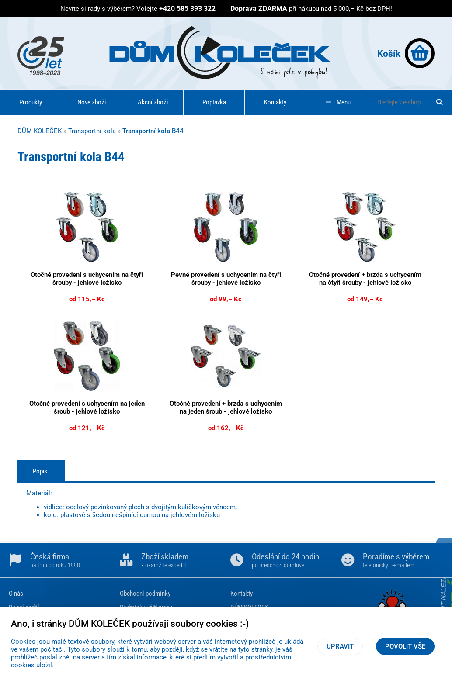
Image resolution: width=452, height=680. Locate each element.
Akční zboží (153, 102)
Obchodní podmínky (145, 593)
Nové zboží (91, 102)
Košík (406, 53)
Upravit (340, 646)
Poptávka (214, 102)
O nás (16, 593)
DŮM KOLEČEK (39, 131)
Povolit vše (405, 646)
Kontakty (275, 102)
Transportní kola (92, 131)
